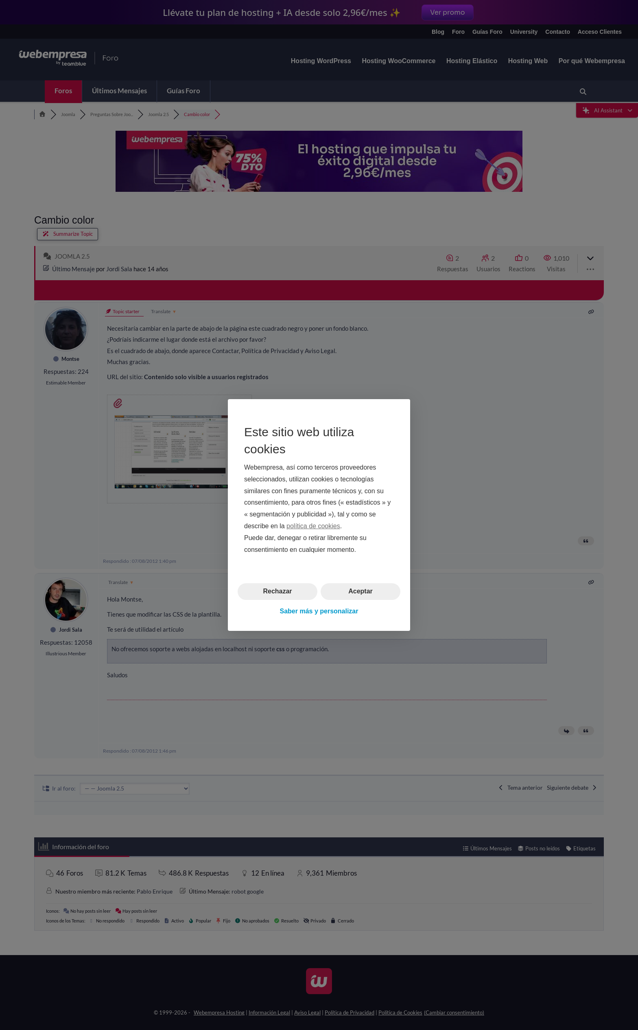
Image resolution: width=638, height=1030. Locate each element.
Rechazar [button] (277, 591)
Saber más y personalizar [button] (319, 611)
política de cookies (313, 526)
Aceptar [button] (360, 591)
